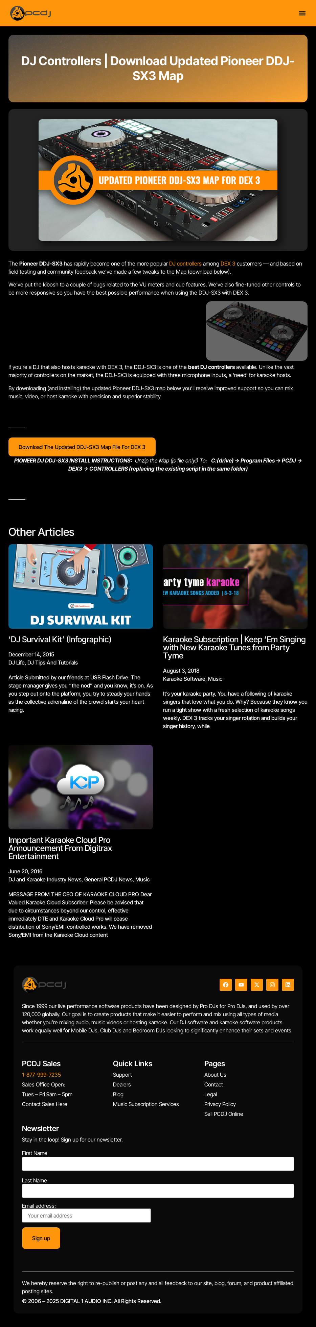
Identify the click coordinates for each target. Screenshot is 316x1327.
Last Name (34, 1180)
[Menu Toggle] (302, 10)
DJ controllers (185, 263)
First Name (34, 1153)
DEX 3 (228, 263)
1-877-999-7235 (41, 1074)
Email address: (86, 1213)
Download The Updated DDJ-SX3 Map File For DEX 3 (82, 447)
